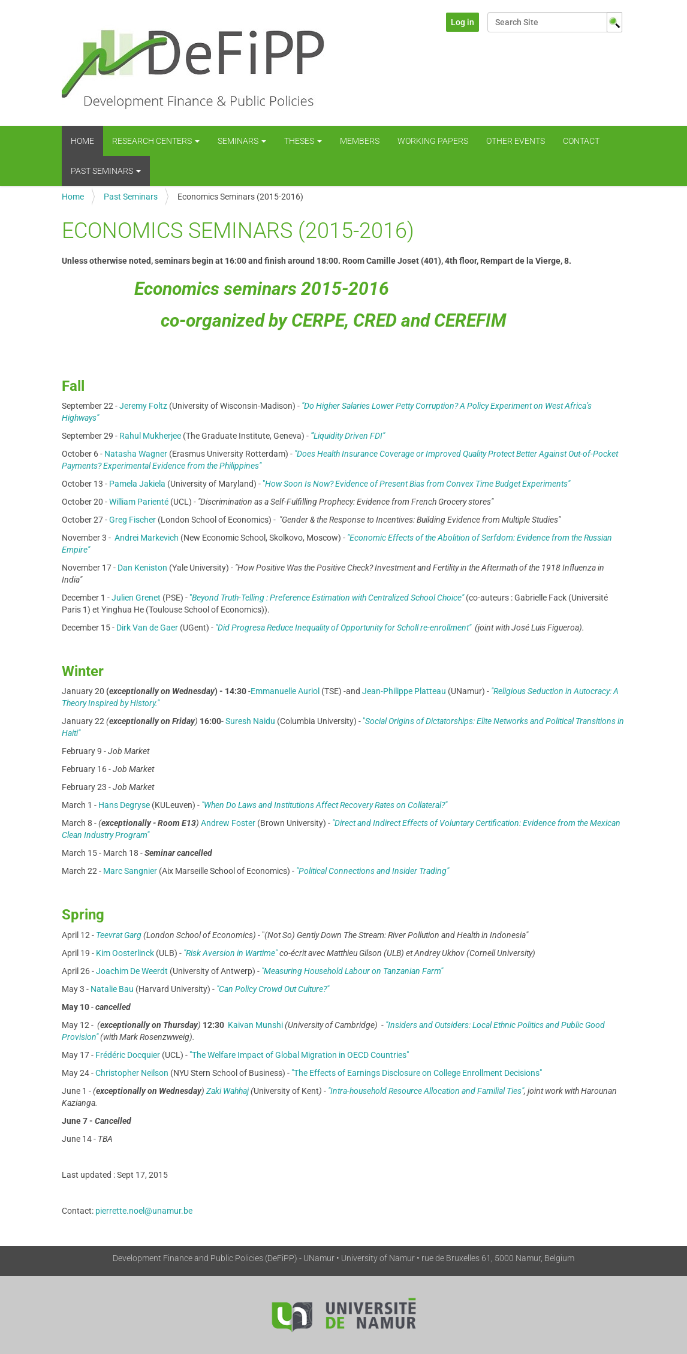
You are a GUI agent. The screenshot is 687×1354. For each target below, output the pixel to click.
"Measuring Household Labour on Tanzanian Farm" (352, 971)
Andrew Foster (228, 823)
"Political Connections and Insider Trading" (371, 871)
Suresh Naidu (250, 721)
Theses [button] (303, 141)
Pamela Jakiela (137, 483)
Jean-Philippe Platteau (404, 691)
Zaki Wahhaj (227, 1091)
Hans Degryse (124, 805)
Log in (462, 22)
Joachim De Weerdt (132, 971)
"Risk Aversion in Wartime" (231, 953)
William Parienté (138, 501)
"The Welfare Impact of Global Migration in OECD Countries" (299, 1055)
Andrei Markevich (147, 537)
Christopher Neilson (131, 1073)
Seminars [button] (242, 141)
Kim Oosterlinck (125, 953)
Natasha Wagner (135, 454)
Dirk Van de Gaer (147, 627)
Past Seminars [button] (106, 171)
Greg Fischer (132, 519)
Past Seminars (131, 196)
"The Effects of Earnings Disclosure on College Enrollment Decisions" (416, 1073)
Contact (581, 141)
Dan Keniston (142, 567)
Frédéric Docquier (127, 1055)
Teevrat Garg (119, 935)
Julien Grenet (136, 597)
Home (82, 141)
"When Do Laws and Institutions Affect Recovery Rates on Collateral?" (323, 805)
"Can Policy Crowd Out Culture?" (272, 989)
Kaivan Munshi (255, 1025)
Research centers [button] (156, 141)
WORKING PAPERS (432, 141)
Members (359, 141)
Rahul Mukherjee (150, 436)
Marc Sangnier (130, 871)
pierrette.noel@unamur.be (143, 1211)
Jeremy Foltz (143, 406)
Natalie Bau (112, 989)
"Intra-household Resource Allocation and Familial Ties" (426, 1091)
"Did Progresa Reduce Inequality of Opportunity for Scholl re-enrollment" (343, 627)
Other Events (515, 141)
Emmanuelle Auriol (285, 691)
